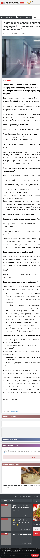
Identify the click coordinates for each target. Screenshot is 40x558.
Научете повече (15, 553)
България (8, 80)
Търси (36, 533)
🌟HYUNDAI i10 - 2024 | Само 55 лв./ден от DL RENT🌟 (21, 522)
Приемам (35, 555)
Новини (35, 17)
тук (4, 452)
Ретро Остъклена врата (21, 534)
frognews (14, 411)
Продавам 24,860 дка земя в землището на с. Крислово (21, 507)
